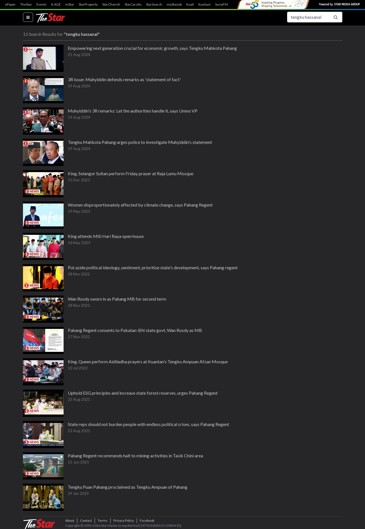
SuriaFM (221, 4)
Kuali (190, 4)
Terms (103, 520)
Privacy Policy (123, 520)
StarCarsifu (133, 4)
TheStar (26, 4)
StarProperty (88, 4)
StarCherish (111, 4)
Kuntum (204, 4)
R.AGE (56, 4)
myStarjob (174, 4)
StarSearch (154, 4)
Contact (86, 520)
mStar (69, 4)
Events (41, 4)
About (69, 520)
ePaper (10, 4)
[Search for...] (308, 17)
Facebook (147, 520)
